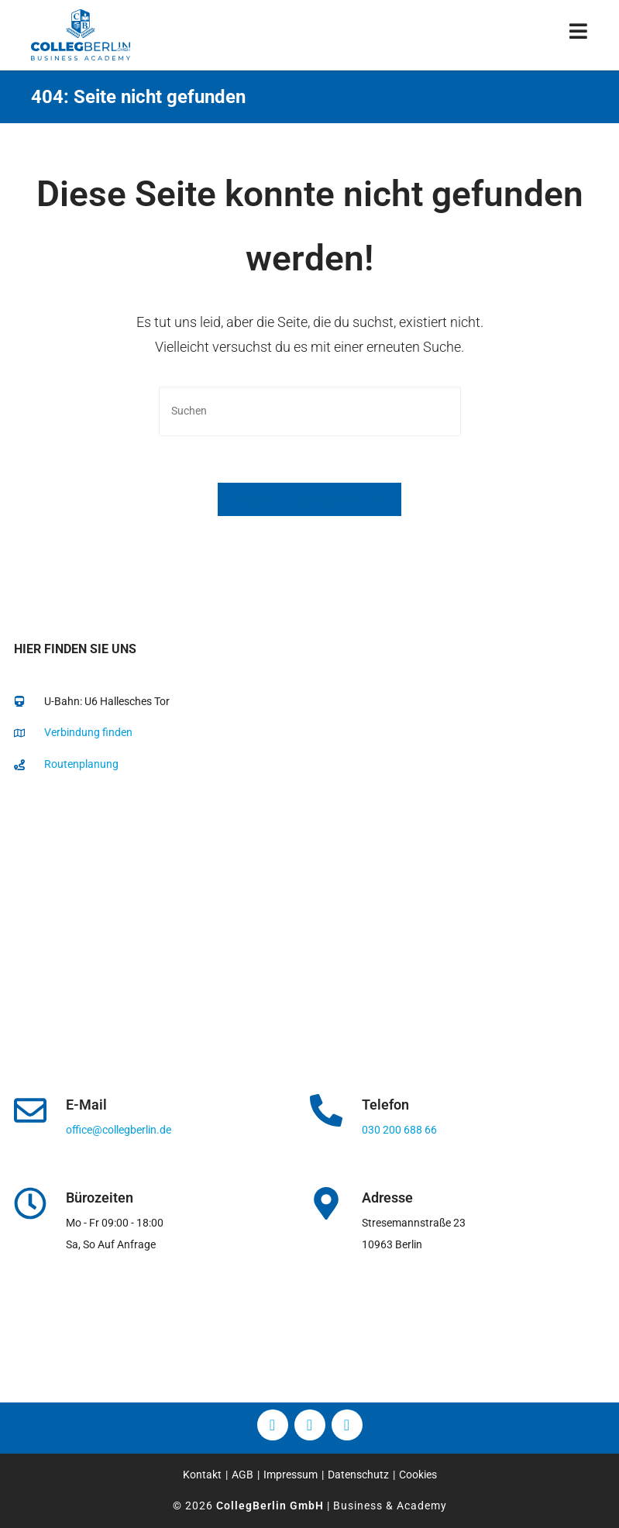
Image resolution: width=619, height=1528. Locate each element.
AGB (242, 1474)
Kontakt (202, 1474)
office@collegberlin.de (118, 1130)
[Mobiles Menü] (578, 34)
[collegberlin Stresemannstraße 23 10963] (309, 943)
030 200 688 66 (399, 1130)
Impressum (290, 1474)
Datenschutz (358, 1474)
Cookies (418, 1474)
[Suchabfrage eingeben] (310, 411)
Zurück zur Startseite (309, 499)
